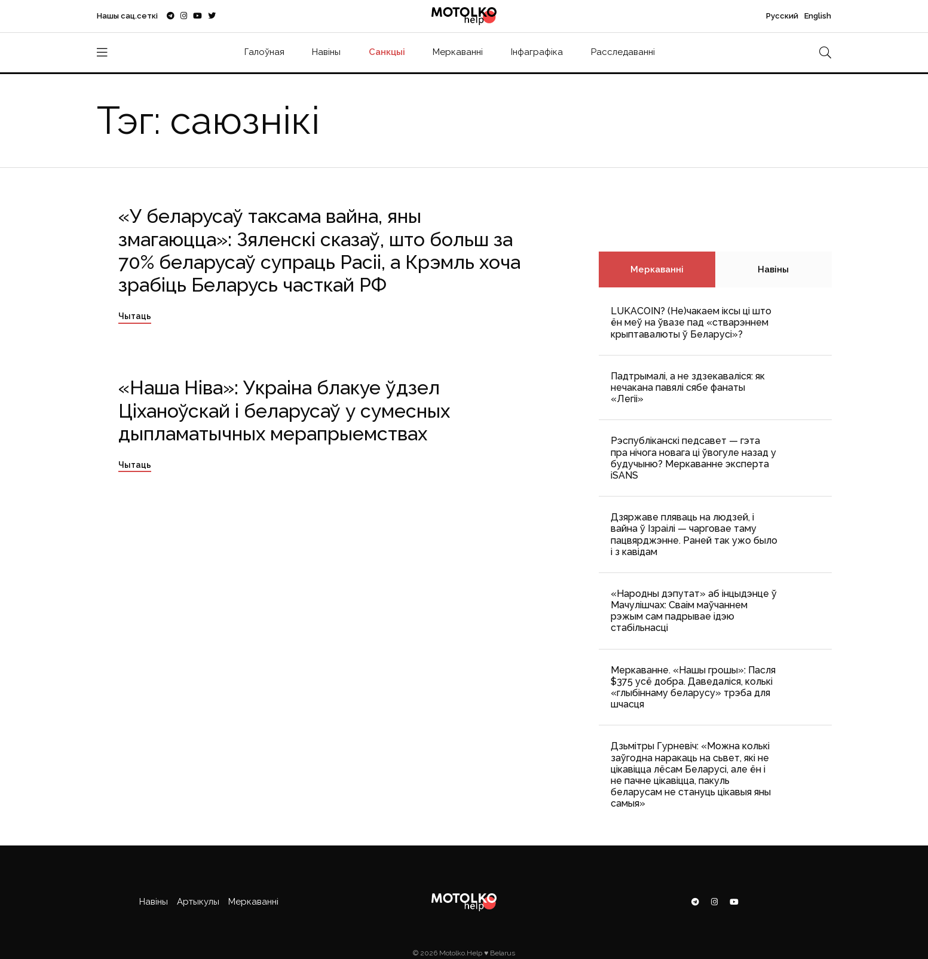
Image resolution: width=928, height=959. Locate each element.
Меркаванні (458, 52)
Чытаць (134, 316)
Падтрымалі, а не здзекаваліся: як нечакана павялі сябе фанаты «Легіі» (688, 387)
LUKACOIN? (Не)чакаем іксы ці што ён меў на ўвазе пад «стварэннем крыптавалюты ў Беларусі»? (691, 322)
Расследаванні (623, 52)
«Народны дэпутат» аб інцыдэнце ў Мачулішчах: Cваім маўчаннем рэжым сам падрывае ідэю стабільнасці (694, 611)
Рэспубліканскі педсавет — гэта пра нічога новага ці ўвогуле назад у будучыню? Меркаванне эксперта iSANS (693, 458)
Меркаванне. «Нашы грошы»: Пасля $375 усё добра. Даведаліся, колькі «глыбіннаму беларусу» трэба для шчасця (693, 687)
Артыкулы (198, 901)
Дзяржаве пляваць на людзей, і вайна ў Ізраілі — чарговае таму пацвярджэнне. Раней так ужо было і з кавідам (694, 534)
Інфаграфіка (537, 52)
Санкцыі (387, 52)
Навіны (326, 52)
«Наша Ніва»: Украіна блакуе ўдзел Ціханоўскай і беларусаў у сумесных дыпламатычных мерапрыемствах (284, 410)
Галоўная (264, 52)
